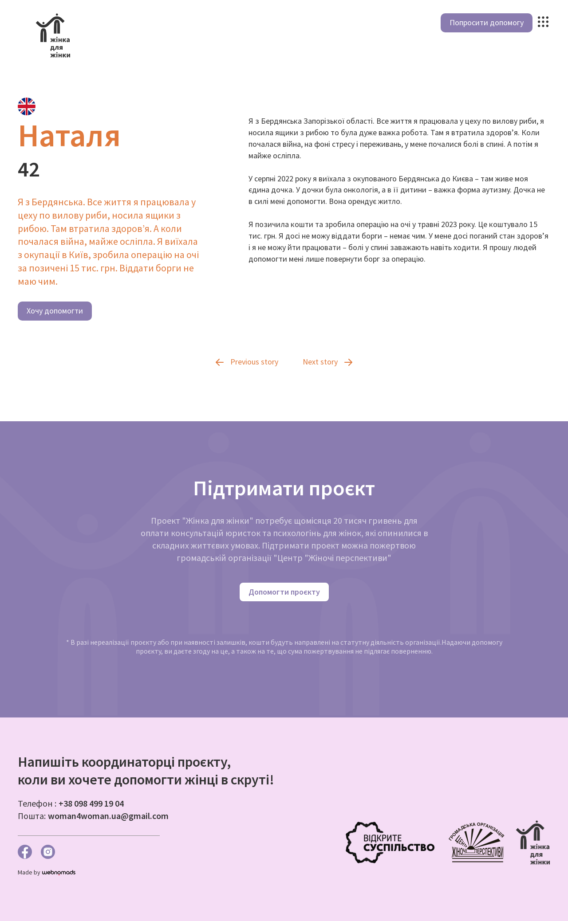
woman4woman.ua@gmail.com (108, 815)
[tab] (27, 106)
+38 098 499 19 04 (91, 803)
